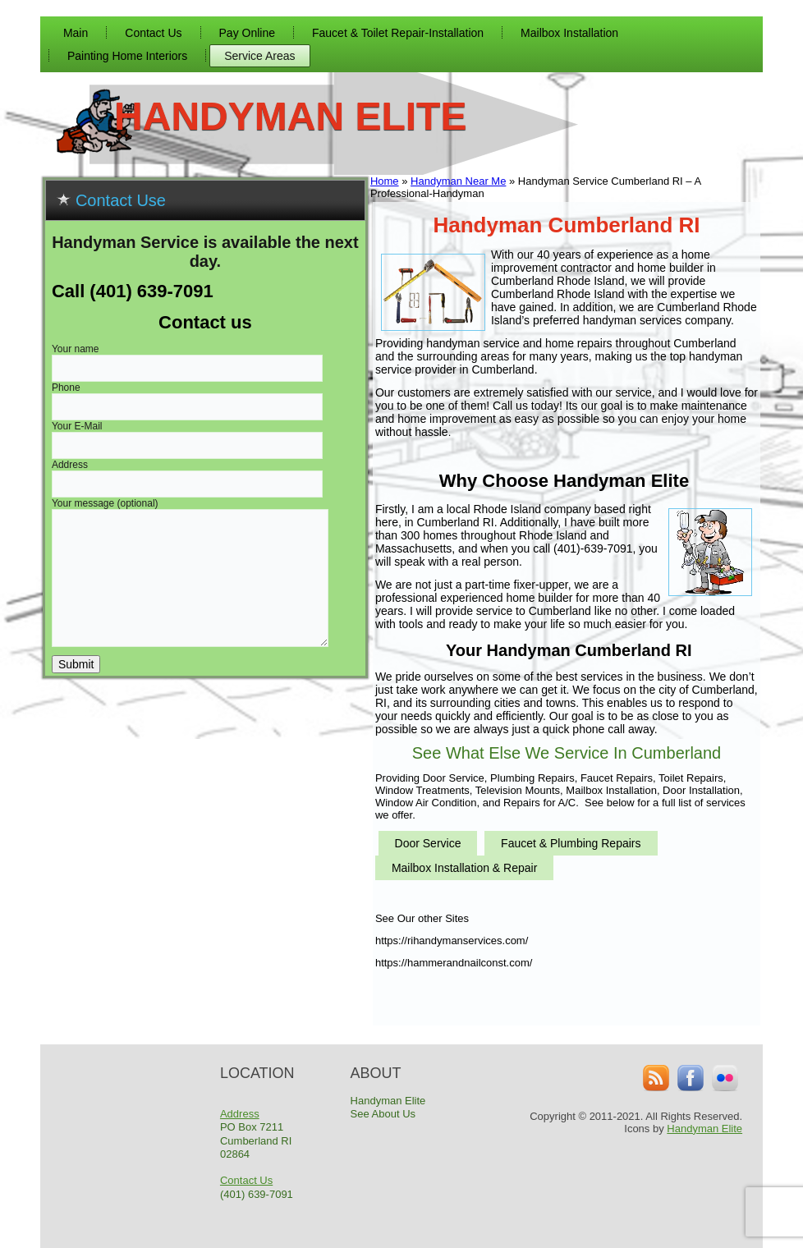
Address (239, 1114)
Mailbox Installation (569, 32)
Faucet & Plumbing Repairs (570, 843)
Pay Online (247, 32)
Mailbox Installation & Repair (464, 867)
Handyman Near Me (458, 181)
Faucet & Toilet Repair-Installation (398, 32)
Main (75, 32)
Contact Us (153, 32)
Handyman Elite (290, 116)
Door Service (428, 843)
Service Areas (259, 55)
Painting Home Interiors (127, 55)
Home (384, 181)
